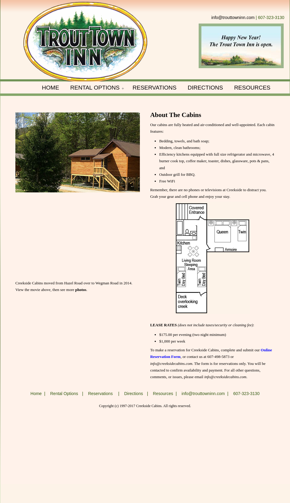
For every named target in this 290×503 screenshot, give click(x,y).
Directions (133, 393)
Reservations (100, 393)
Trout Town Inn (85, 42)
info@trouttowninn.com (232, 17)
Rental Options (64, 393)
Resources (163, 393)
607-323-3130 (246, 393)
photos (81, 289)
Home (36, 393)
